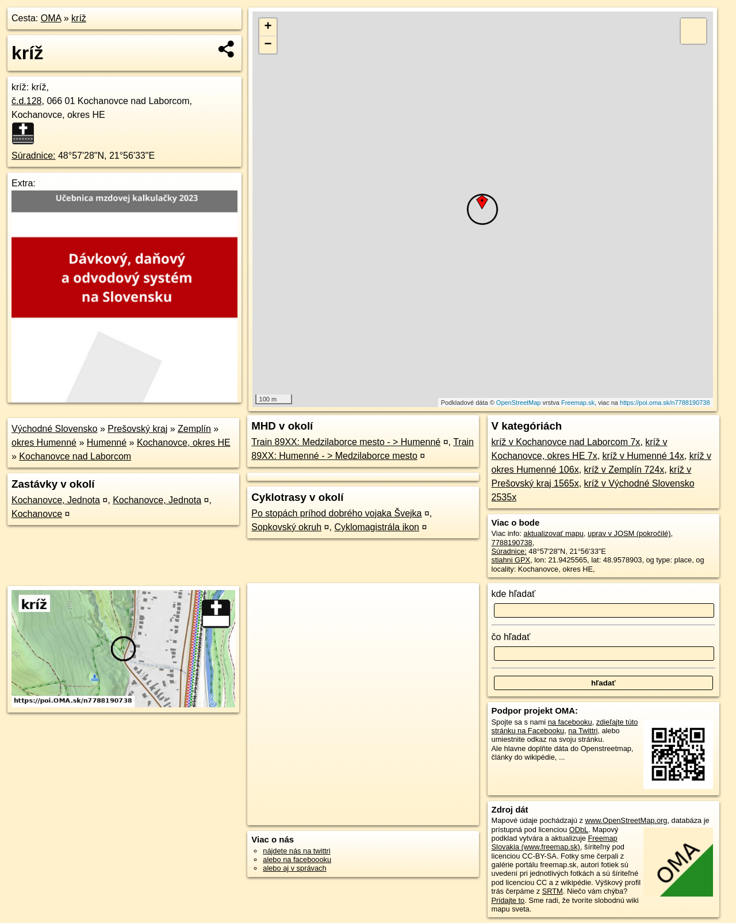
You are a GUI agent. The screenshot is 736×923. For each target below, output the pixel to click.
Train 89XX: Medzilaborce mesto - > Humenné (345, 442)
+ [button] (268, 27)
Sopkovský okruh (286, 527)
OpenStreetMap (518, 402)
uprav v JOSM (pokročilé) (629, 533)
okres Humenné (44, 442)
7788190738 (512, 542)
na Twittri (582, 730)
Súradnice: (34, 155)
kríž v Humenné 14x (643, 456)
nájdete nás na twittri (296, 851)
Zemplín (194, 429)
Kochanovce (37, 514)
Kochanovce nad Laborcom (75, 456)
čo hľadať (511, 637)
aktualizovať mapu (554, 533)
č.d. (27, 101)
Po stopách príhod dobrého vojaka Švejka (336, 513)
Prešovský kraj (137, 429)
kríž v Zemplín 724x (624, 469)
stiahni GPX (511, 560)
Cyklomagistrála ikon (376, 527)
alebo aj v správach (294, 868)
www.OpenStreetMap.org (626, 820)
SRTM (552, 891)
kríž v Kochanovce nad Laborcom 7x (566, 442)
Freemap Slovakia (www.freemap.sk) (555, 842)
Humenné (106, 442)
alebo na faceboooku (297, 859)
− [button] (268, 44)
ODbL (578, 829)
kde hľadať (514, 594)
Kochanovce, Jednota (56, 500)
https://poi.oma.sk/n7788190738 (665, 402)
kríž (78, 18)
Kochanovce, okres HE (184, 442)
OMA (51, 18)
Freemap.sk (578, 402)
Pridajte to (508, 900)
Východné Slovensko (54, 429)
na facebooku (570, 722)
